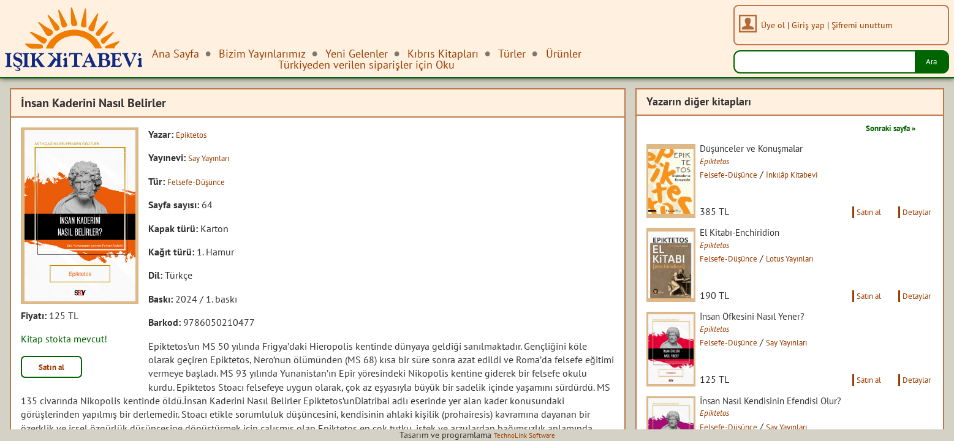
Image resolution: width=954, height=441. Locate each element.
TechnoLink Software (524, 434)
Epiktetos (195, 134)
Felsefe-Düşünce (202, 181)
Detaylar (913, 225)
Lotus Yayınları (819, 274)
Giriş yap (813, 25)
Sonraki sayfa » (882, 127)
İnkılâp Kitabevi (822, 176)
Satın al (58, 369)
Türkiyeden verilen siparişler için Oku (366, 65)
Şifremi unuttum (866, 25)
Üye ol (778, 25)
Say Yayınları (214, 157)
